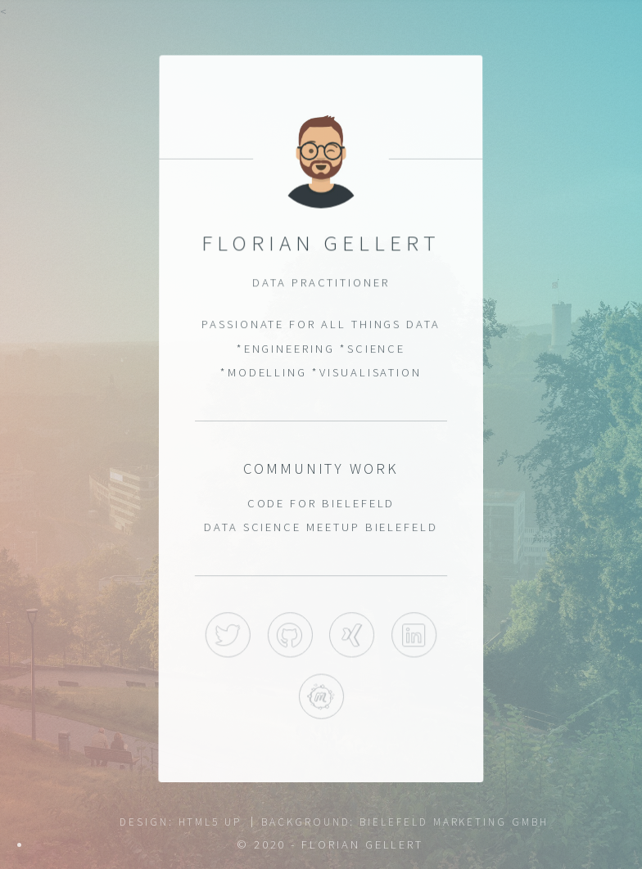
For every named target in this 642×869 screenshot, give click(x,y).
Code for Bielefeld (320, 503)
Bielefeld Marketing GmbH (453, 822)
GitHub (289, 635)
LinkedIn (413, 635)
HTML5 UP (210, 822)
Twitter (228, 635)
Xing (351, 635)
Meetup (320, 697)
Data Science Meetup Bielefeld (321, 527)
